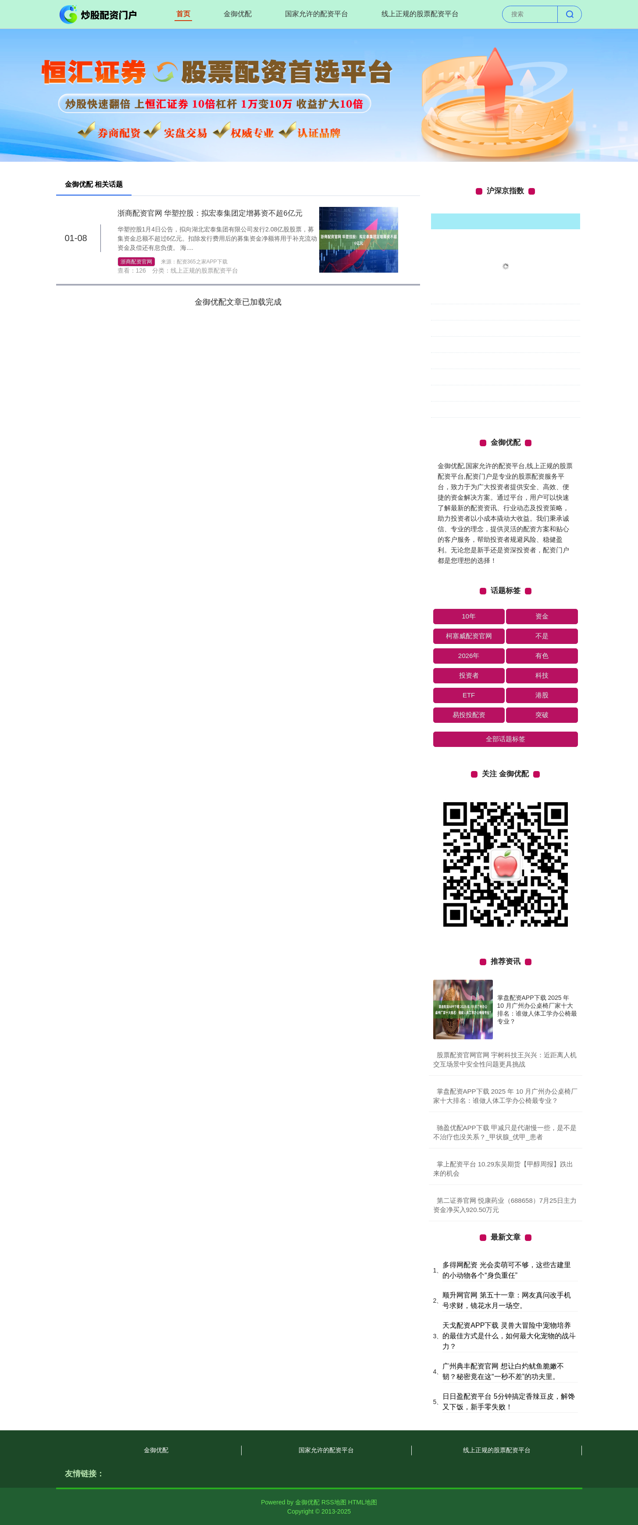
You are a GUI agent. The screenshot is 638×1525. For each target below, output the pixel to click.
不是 (542, 636)
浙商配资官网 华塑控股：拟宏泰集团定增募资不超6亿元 (210, 213)
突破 (542, 714)
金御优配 (238, 14)
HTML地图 (362, 1502)
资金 (542, 616)
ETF (469, 695)
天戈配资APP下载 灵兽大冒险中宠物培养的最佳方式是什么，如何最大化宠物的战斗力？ (509, 1336)
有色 (542, 655)
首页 (183, 14)
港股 (542, 695)
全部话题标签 (505, 739)
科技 (542, 675)
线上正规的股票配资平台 (420, 14)
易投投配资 (469, 714)
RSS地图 (333, 1502)
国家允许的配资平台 (316, 14)
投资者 (469, 675)
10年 (469, 616)
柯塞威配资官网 (469, 636)
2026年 (468, 655)
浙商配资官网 (136, 262)
